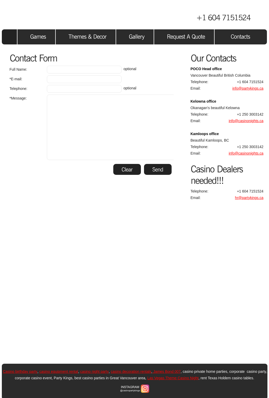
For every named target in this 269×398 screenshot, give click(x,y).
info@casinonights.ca (246, 121)
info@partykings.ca (247, 88)
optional (73, 70)
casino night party (94, 371)
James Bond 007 (166, 371)
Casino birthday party (20, 371)
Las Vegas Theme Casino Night (173, 378)
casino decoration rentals (131, 371)
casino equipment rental (58, 371)
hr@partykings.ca (249, 198)
